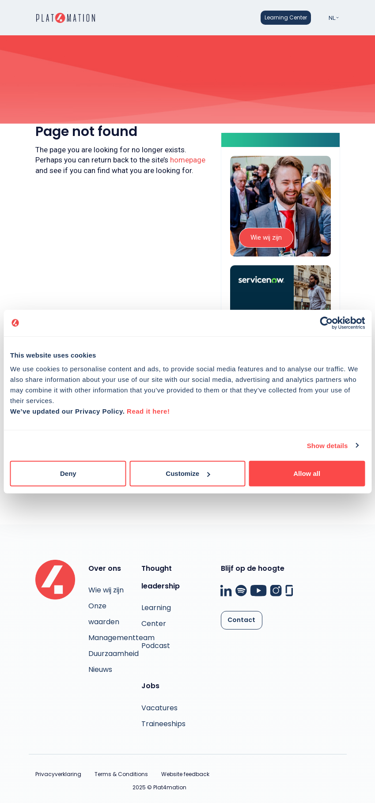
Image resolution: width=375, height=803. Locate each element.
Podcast (155, 646)
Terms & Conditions (121, 774)
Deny (68, 473)
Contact (241, 619)
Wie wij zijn (266, 237)
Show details (327, 445)
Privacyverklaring (58, 774)
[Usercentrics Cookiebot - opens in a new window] (326, 322)
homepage (187, 159)
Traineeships (163, 724)
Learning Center (286, 17)
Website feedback (185, 774)
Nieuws (100, 669)
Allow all (306, 473)
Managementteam (121, 638)
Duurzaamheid (113, 653)
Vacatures (159, 708)
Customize (188, 473)
